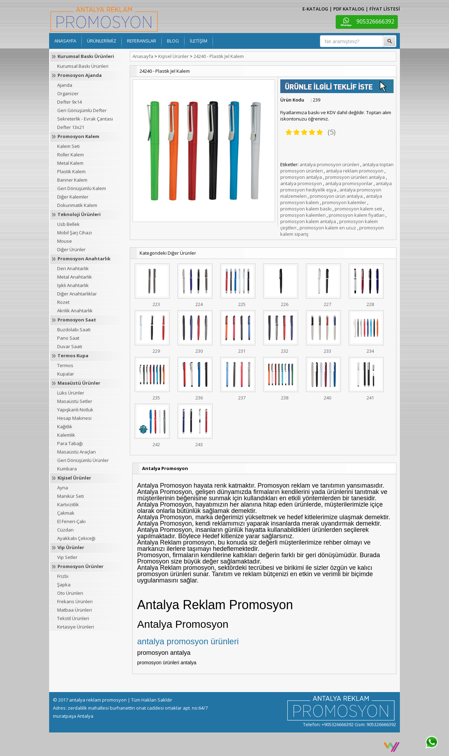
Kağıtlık (64, 426)
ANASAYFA (65, 41)
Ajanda (64, 85)
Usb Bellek (68, 224)
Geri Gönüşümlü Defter (82, 110)
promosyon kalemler (344, 202)
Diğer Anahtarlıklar (77, 294)
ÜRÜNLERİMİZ (101, 41)
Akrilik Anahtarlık (75, 310)
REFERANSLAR (141, 41)
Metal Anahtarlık (74, 277)
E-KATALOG (315, 9)
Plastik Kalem (71, 171)
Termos (65, 365)
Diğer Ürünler (71, 249)
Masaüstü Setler (74, 401)
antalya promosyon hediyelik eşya (336, 186)
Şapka (64, 584)
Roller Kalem (70, 154)
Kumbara (67, 468)
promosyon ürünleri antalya (355, 177)
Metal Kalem (70, 163)
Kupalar (65, 374)
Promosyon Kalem (78, 136)
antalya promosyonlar (349, 183)
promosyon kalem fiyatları (356, 215)
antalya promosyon (301, 183)
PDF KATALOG (348, 9)
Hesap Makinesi (74, 418)
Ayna (62, 487)
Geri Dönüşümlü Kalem (81, 188)
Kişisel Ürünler (74, 478)
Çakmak (65, 513)
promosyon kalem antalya (308, 221)
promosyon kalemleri (303, 215)
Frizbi (62, 576)
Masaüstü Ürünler (79, 383)
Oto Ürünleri (70, 593)
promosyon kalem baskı (305, 209)
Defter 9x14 (69, 102)
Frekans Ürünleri (75, 601)
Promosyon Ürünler (80, 566)
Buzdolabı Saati (74, 329)
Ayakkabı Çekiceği (76, 538)
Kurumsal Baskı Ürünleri (86, 56)
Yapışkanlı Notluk (75, 409)
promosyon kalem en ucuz (328, 227)
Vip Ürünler (71, 547)
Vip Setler (67, 557)
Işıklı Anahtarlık (73, 285)
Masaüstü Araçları (76, 452)
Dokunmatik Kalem (77, 205)
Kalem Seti (68, 146)
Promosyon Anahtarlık (84, 258)
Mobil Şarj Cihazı (74, 232)
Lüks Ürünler (70, 393)
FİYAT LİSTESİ (384, 9)
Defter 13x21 (70, 127)
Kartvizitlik (68, 504)
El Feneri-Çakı (71, 521)
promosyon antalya (301, 177)
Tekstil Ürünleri (73, 618)
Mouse (64, 241)
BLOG (173, 41)
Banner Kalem (72, 180)
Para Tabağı (70, 443)
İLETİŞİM (198, 41)
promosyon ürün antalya (336, 196)
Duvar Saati (69, 346)
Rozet (63, 302)
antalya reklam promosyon (354, 171)
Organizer (68, 93)
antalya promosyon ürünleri (329, 164)
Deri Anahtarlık (73, 268)
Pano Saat (68, 338)
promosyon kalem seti (358, 209)
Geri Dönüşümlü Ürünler (83, 460)
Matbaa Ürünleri (74, 610)
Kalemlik (66, 435)
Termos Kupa (73, 355)
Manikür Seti (70, 496)
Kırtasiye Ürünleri (75, 627)
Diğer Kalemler (72, 197)
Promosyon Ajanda (80, 75)
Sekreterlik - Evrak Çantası (85, 119)
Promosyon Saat (77, 320)
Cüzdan (65, 530)
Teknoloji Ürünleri (79, 214)
